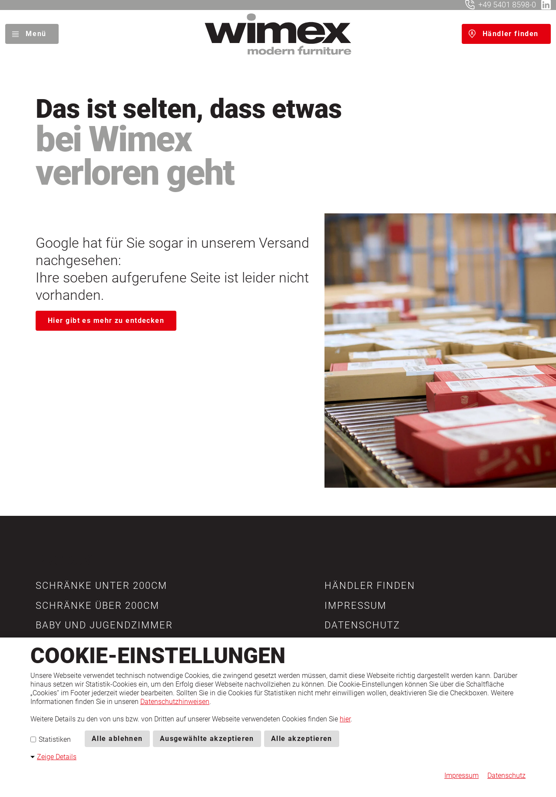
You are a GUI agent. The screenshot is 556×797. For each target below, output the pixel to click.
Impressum (461, 775)
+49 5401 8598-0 (507, 4)
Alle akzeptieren (301, 738)
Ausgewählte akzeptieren (207, 738)
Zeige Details (56, 757)
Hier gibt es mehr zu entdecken (106, 320)
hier (345, 719)
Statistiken (50, 739)
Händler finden (511, 34)
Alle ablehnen (117, 738)
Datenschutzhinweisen (174, 701)
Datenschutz (506, 775)
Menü (36, 34)
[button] (101, 585)
